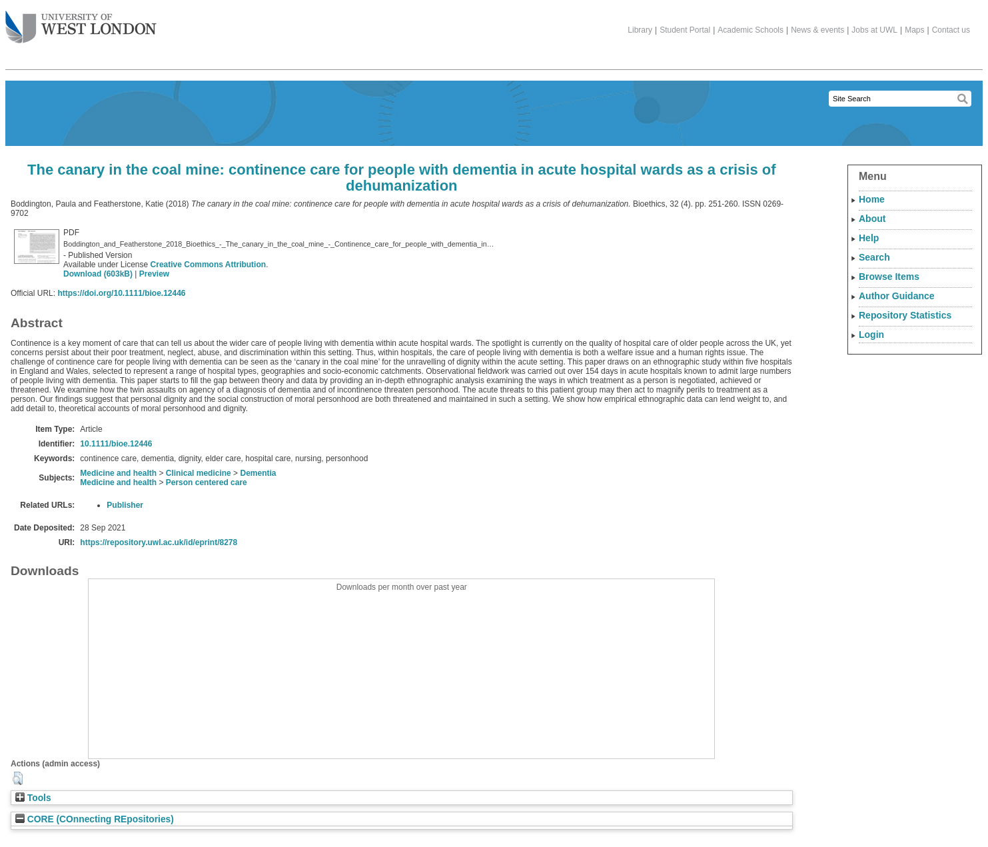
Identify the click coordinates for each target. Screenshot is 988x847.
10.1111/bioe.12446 (116, 443)
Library (640, 30)
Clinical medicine (198, 473)
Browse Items (889, 276)
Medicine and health (118, 473)
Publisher (125, 505)
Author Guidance (897, 296)
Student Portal (685, 30)
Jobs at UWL (874, 30)
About (872, 218)
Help (869, 238)
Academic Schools (750, 30)
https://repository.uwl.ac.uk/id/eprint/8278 (158, 542)
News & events (817, 30)
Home (872, 199)
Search (874, 257)
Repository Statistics (905, 315)
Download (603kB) (98, 274)
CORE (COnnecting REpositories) (94, 819)
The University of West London (81, 22)
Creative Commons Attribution (208, 264)
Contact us (951, 30)
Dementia (258, 473)
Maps (914, 30)
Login (871, 334)
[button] (18, 778)
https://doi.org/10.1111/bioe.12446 (121, 293)
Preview (154, 274)
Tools (33, 798)
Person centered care (206, 482)
